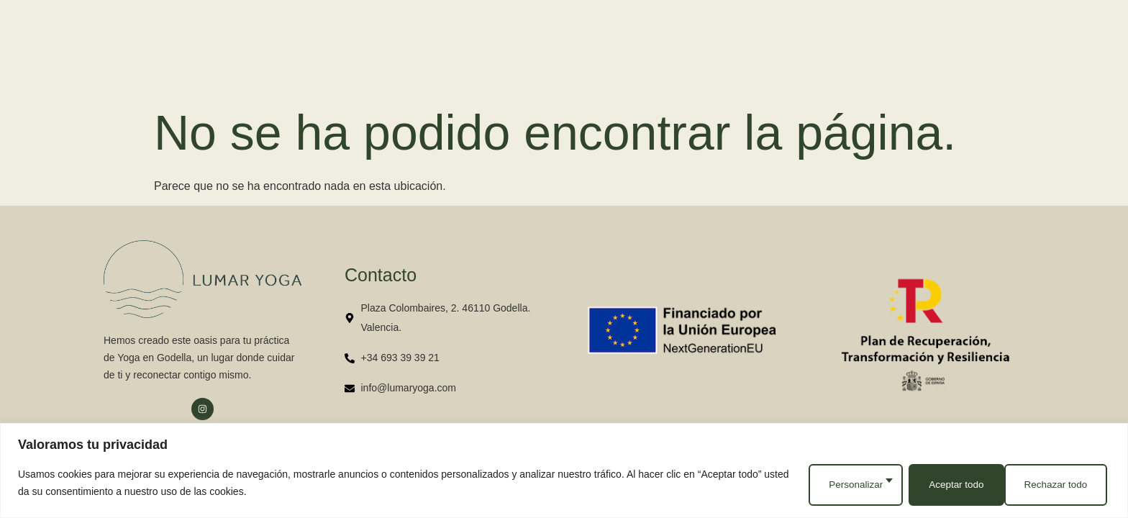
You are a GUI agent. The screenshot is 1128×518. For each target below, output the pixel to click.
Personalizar (847, 485)
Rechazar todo (954, 485)
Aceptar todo (1061, 485)
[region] (564, 472)
